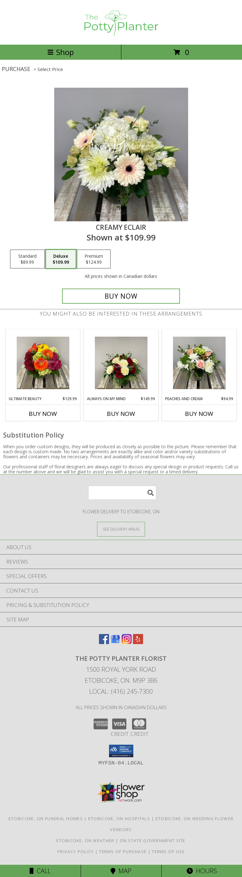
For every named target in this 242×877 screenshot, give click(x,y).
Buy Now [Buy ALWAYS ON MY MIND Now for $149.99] (121, 414)
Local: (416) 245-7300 (121, 691)
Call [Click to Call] (40, 871)
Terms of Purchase (123, 851)
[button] (121, 751)
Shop (60, 52)
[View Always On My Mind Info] (121, 363)
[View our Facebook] (104, 642)
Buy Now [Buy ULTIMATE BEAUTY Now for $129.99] (43, 414)
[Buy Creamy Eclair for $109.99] (121, 296)
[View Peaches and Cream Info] (199, 363)
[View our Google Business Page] (115, 642)
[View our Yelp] (138, 642)
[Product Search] (122, 493)
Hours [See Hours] (202, 871)
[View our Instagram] (127, 642)
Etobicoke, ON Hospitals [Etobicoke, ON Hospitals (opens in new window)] (119, 818)
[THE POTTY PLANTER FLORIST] (121, 35)
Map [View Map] (121, 871)
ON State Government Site (153, 840)
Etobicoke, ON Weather (85, 840)
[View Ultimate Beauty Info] (43, 363)
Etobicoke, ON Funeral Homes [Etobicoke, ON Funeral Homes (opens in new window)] (46, 818)
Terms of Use (168, 851)
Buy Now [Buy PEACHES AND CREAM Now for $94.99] (199, 414)
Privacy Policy (75, 851)
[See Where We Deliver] (121, 529)
